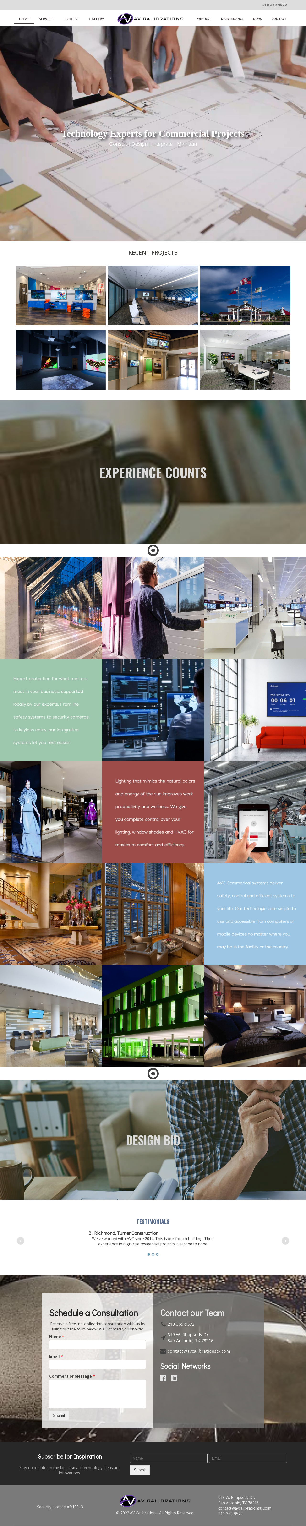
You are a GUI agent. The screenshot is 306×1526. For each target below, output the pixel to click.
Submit (59, 1415)
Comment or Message (72, 1376)
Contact (279, 19)
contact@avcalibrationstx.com (199, 1351)
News (257, 19)
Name (56, 1336)
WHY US (203, 19)
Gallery (96, 19)
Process (72, 19)
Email (56, 1356)
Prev (6, 1140)
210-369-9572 (274, 4)
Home (24, 19)
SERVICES (47, 19)
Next (300, 1140)
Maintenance (232, 19)
